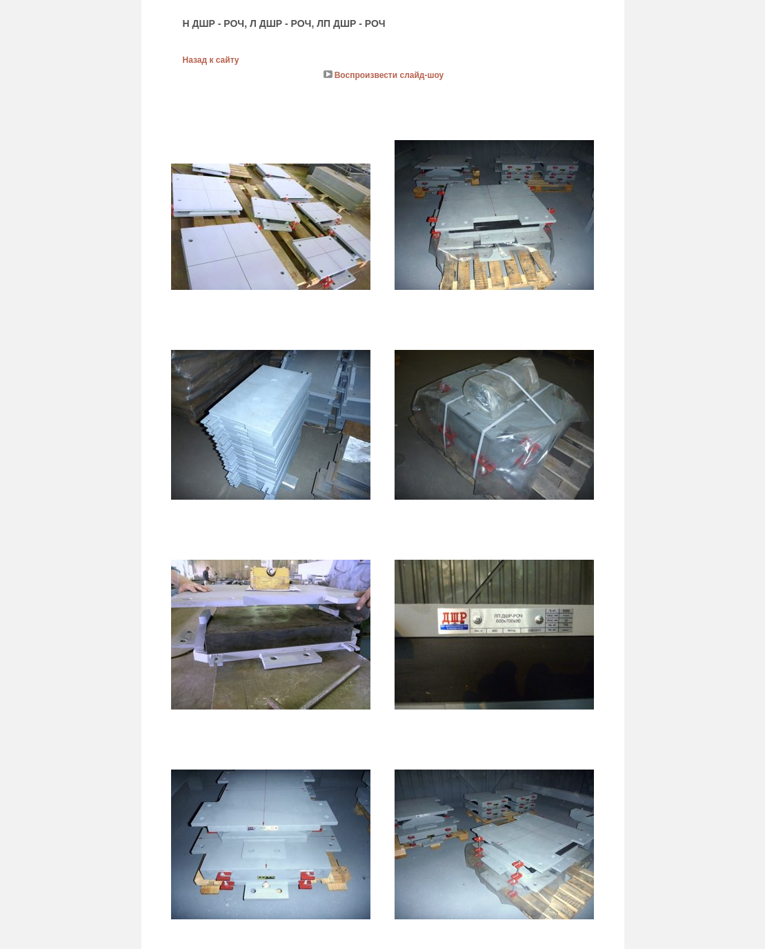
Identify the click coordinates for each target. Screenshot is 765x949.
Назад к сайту (211, 60)
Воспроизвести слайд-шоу (389, 75)
